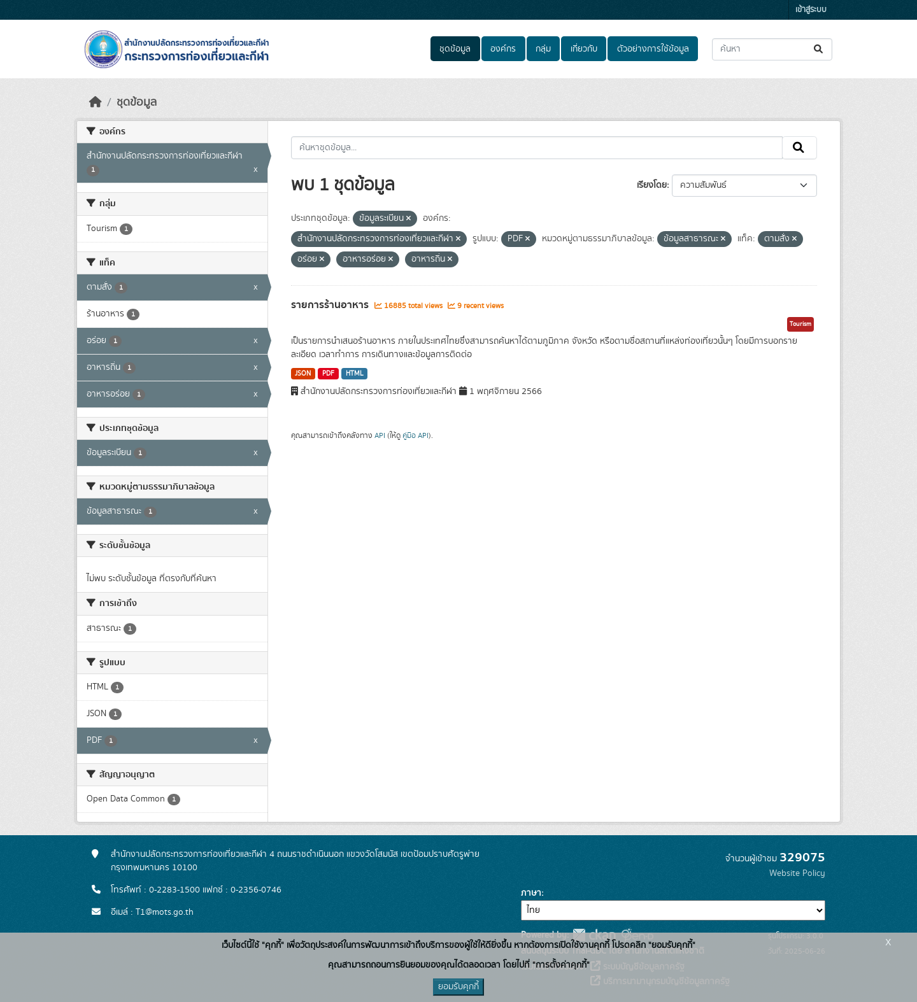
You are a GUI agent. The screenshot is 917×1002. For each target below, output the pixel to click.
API (379, 435)
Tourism (800, 324)
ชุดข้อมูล (455, 49)
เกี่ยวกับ (584, 49)
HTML (355, 374)
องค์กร (503, 49)
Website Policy (797, 873)
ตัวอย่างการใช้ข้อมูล (653, 49)
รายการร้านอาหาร (331, 305)
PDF (328, 374)
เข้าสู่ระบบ (811, 10)
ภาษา (531, 893)
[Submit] (819, 49)
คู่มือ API (415, 435)
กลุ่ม (543, 49)
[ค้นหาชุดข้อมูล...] (772, 49)
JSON (303, 374)
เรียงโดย (652, 185)
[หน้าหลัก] (95, 102)
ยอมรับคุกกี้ (458, 986)
